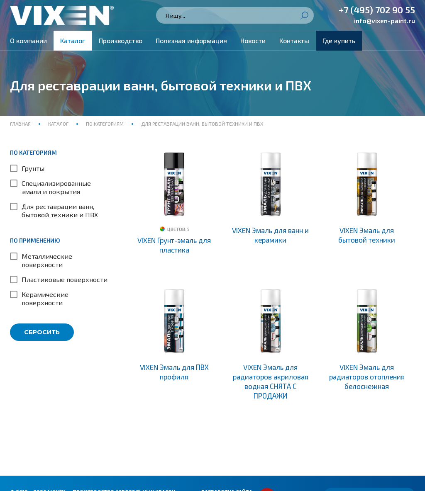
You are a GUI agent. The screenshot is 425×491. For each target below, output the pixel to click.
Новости (253, 40)
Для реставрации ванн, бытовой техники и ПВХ (60, 210)
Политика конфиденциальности (57, 475)
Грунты (33, 168)
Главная (21, 123)
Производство (120, 40)
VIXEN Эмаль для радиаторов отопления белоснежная (367, 376)
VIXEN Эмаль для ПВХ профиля (174, 372)
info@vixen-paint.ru (384, 20)
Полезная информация (191, 40)
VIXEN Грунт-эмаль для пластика (174, 245)
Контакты (294, 40)
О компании (28, 40)
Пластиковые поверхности (64, 279)
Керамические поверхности (45, 298)
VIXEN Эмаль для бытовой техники (366, 235)
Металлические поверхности (47, 260)
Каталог (72, 40)
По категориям (105, 123)
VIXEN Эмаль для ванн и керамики (270, 235)
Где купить (338, 40)
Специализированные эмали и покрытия (56, 187)
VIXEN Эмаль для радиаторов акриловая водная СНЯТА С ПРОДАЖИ (270, 381)
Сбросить (42, 332)
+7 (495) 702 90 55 (377, 9)
